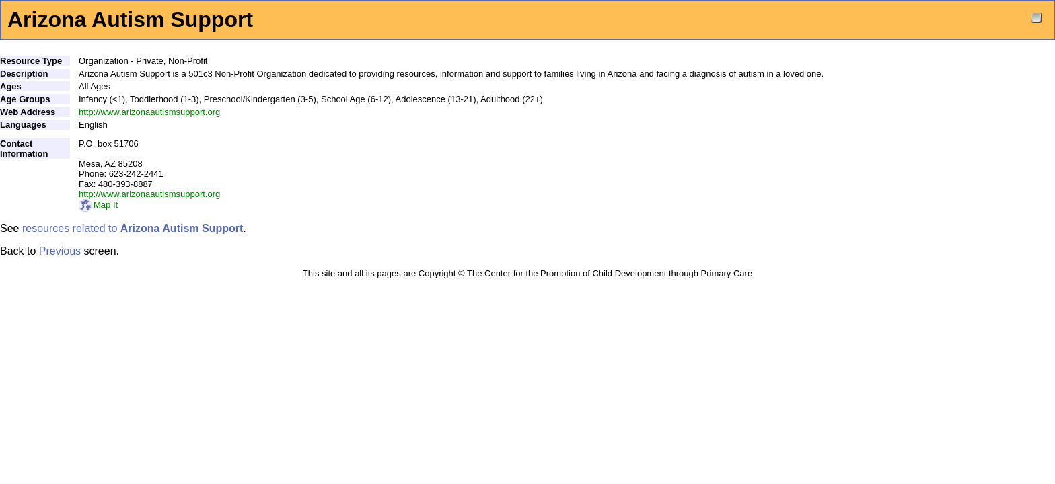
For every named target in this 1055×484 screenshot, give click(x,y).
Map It (98, 205)
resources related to (132, 228)
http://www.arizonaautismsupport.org (149, 112)
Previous (60, 251)
